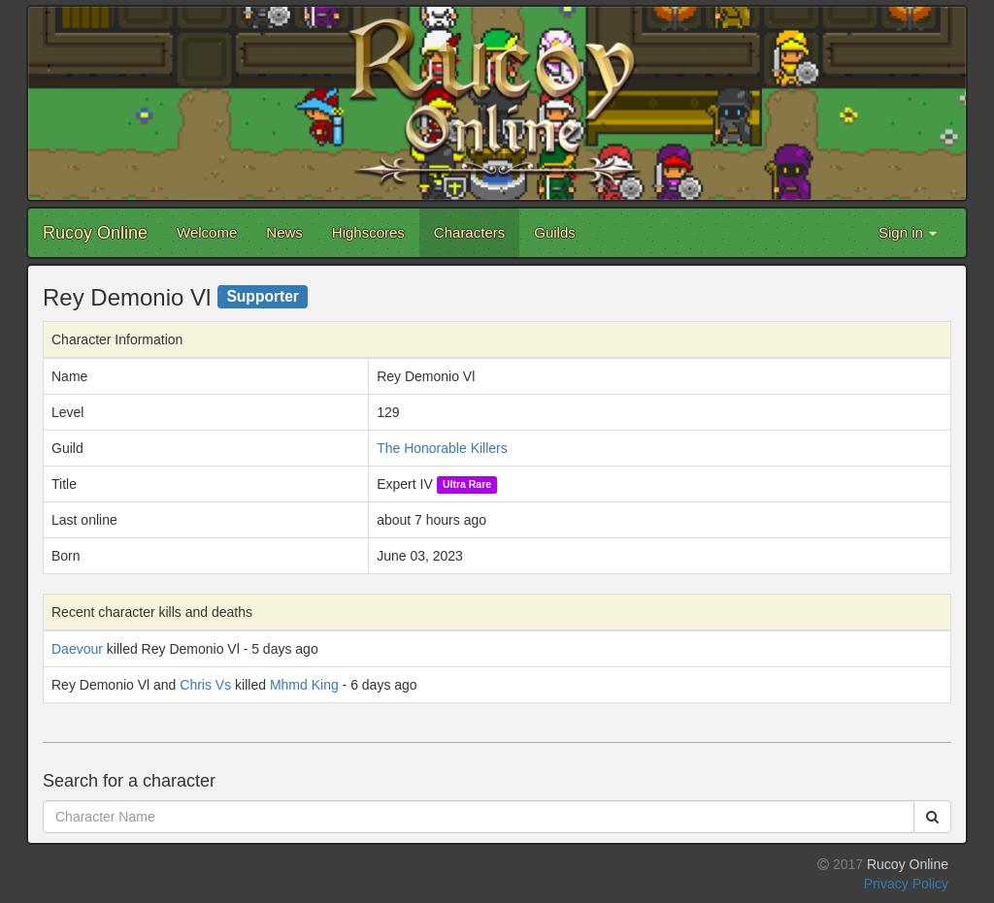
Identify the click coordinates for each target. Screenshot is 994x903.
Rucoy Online (95, 232)
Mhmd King (304, 685)
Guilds (555, 232)
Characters (469, 232)
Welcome (207, 232)
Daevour (77, 649)
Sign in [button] (907, 232)
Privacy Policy (906, 883)
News (284, 232)
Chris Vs (205, 685)
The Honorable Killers (442, 448)
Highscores (368, 232)
